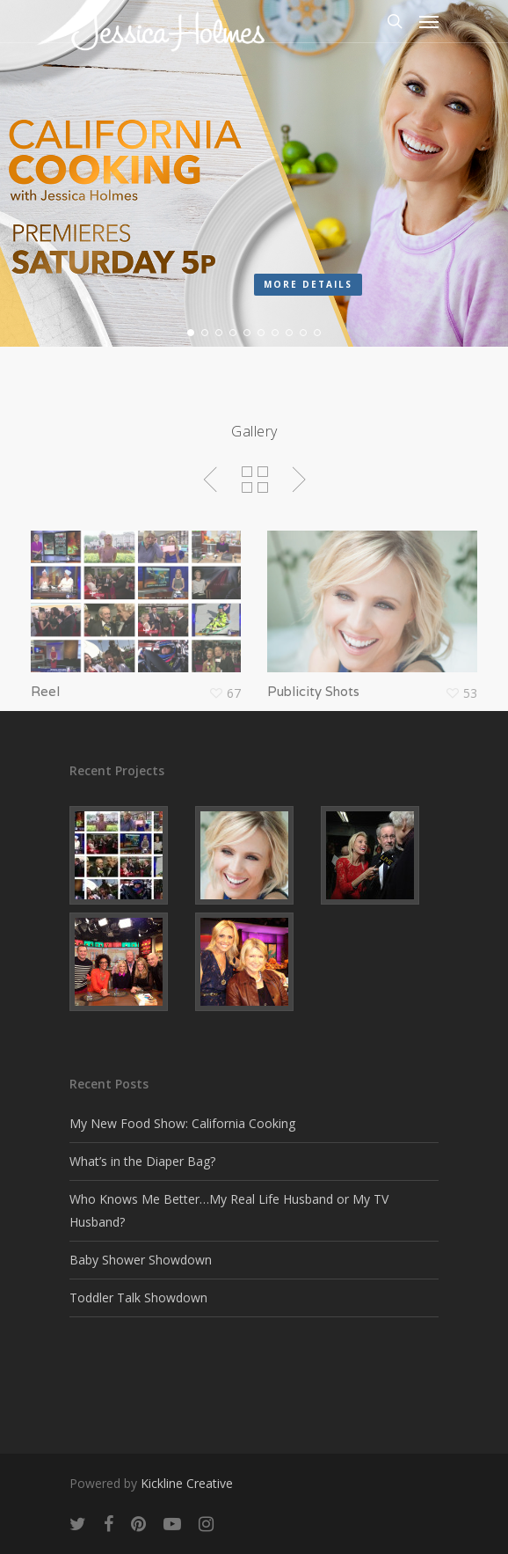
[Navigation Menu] (429, 21)
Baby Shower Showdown (140, 1259)
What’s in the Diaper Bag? (142, 1161)
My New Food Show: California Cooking (182, 1123)
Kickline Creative (187, 1483)
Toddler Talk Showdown (138, 1297)
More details (308, 284)
